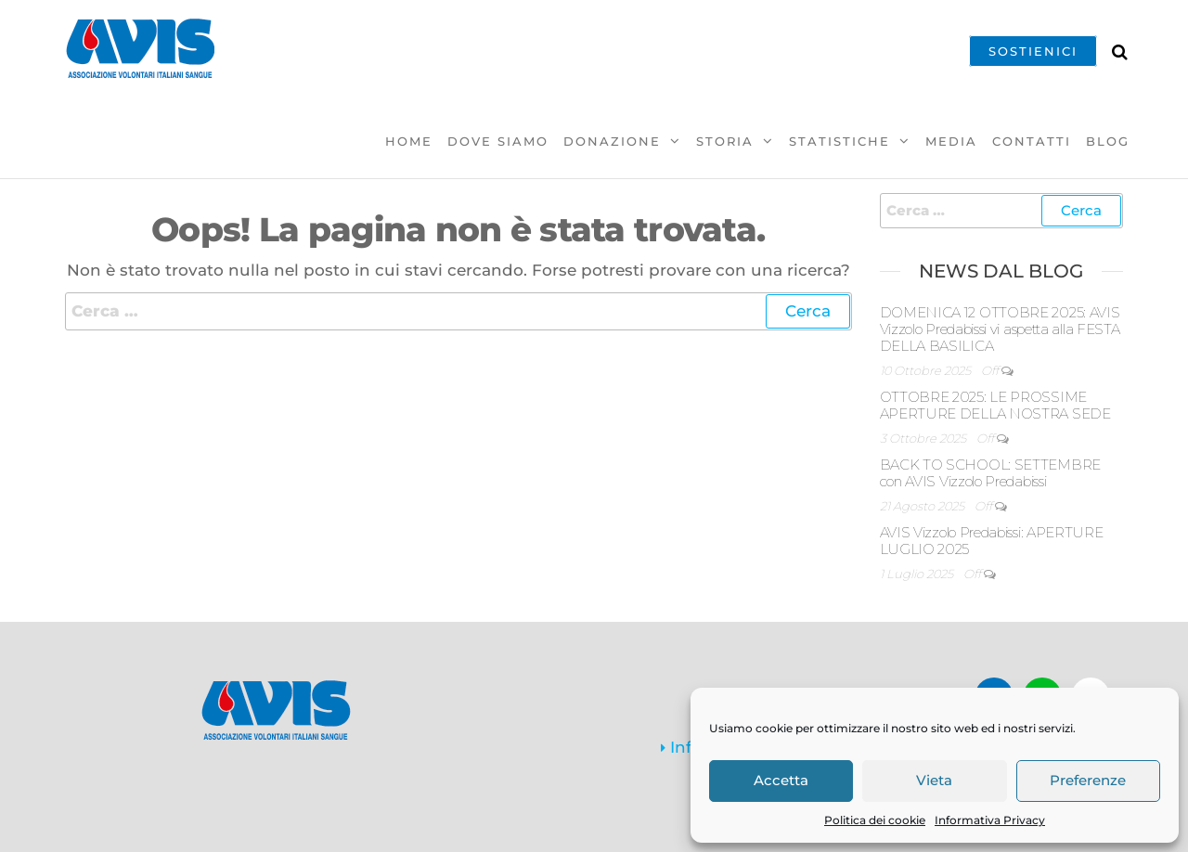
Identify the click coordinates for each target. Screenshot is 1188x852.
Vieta (934, 780)
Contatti (1031, 141)
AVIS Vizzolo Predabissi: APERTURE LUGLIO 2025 (992, 540)
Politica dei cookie (874, 820)
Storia (725, 141)
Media (951, 141)
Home (409, 141)
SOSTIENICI (1033, 51)
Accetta (781, 780)
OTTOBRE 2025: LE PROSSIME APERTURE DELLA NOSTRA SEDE (995, 405)
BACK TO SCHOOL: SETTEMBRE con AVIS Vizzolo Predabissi (991, 473)
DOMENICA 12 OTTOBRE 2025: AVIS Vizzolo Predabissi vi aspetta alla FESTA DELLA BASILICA (1000, 329)
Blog (1108, 141)
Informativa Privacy (990, 820)
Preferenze (1088, 780)
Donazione (612, 141)
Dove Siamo (498, 141)
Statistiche (839, 141)
